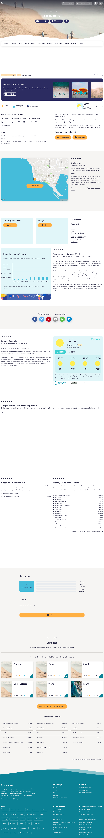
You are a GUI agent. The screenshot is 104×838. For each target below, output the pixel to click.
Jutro (72, 352)
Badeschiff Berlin (84, 830)
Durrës (58, 12)
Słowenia (41, 828)
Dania (28, 810)
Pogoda (49, 43)
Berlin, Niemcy (57, 824)
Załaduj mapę (35, 185)
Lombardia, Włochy (58, 814)
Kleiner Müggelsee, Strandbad (87, 819)
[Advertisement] (52, 60)
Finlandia (5, 814)
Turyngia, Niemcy (58, 832)
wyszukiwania (95, 182)
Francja (13, 814)
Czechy (14, 833)
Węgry (22, 833)
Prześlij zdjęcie (10, 94)
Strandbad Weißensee (85, 827)
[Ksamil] (76, 683)
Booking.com (3, 413)
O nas (55, 790)
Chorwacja (14, 819)
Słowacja (32, 828)
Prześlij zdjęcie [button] (63, 137)
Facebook (10, 799)
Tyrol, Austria (57, 809)
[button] (68, 3)
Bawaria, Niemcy (58, 819)
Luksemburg (38, 819)
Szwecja (13, 828)
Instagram (17, 799)
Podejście (13, 43)
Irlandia (42, 814)
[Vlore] (41, 683)
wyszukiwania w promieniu (78, 184)
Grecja (21, 814)
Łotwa (22, 819)
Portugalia (37, 823)
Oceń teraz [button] (80, 137)
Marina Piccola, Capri (85, 812)
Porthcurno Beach (84, 809)
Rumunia (5, 828)
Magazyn (55, 787)
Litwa (29, 819)
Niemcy (36, 810)
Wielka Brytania (31, 814)
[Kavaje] (76, 663)
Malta (4, 823)
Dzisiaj (60, 352)
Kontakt (55, 795)
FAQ (54, 792)
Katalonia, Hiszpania (59, 812)
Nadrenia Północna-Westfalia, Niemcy (64, 822)
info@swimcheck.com (85, 787)
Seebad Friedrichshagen (86, 814)
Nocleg (67, 43)
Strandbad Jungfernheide (86, 817)
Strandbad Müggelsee (85, 822)
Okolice (81, 43)
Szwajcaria (23, 828)
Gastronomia (58, 43)
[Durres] (6, 663)
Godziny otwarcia (24, 43)
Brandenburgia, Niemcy (60, 827)
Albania (46, 12)
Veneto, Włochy (57, 817)
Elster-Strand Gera (84, 835)
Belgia (12, 810)
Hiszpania (5, 833)
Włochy (5, 819)
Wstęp (33, 43)
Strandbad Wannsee (85, 824)
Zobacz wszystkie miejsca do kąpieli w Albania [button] (52, 706)
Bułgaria (20, 810)
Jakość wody (41, 43)
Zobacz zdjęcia (42, 21)
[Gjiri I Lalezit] (6, 683)
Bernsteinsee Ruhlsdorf (85, 832)
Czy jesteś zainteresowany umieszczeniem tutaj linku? (87, 531)
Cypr (28, 833)
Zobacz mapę (56, 21)
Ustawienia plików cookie (60, 797)
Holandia (12, 823)
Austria (21, 823)
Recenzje (73, 43)
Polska (28, 823)
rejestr (10, 225)
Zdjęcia (6, 43)
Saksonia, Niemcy (58, 830)
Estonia (44, 810)
